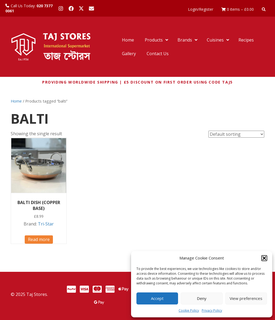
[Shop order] (236, 134)
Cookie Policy (189, 310)
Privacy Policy (212, 310)
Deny (202, 298)
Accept (157, 298)
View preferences (246, 298)
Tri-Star (46, 224)
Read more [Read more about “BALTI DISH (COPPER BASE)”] (39, 239)
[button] (264, 258)
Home (16, 101)
